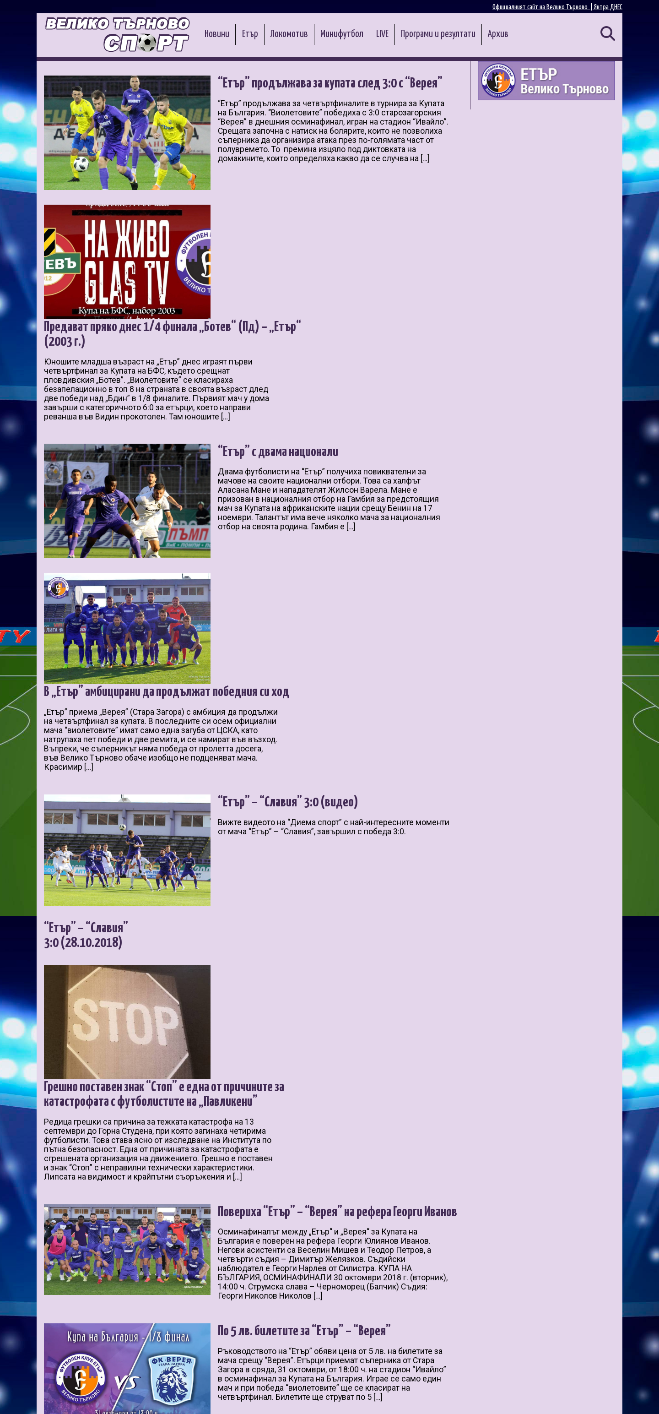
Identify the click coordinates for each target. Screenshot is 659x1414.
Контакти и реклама (590, 1396)
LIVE (382, 34)
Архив (498, 34)
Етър (250, 34)
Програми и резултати (438, 34)
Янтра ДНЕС (608, 7)
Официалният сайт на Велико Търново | (543, 7)
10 (188, 1303)
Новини (217, 34)
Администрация (163, 1396)
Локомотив (289, 34)
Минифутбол (341, 34)
